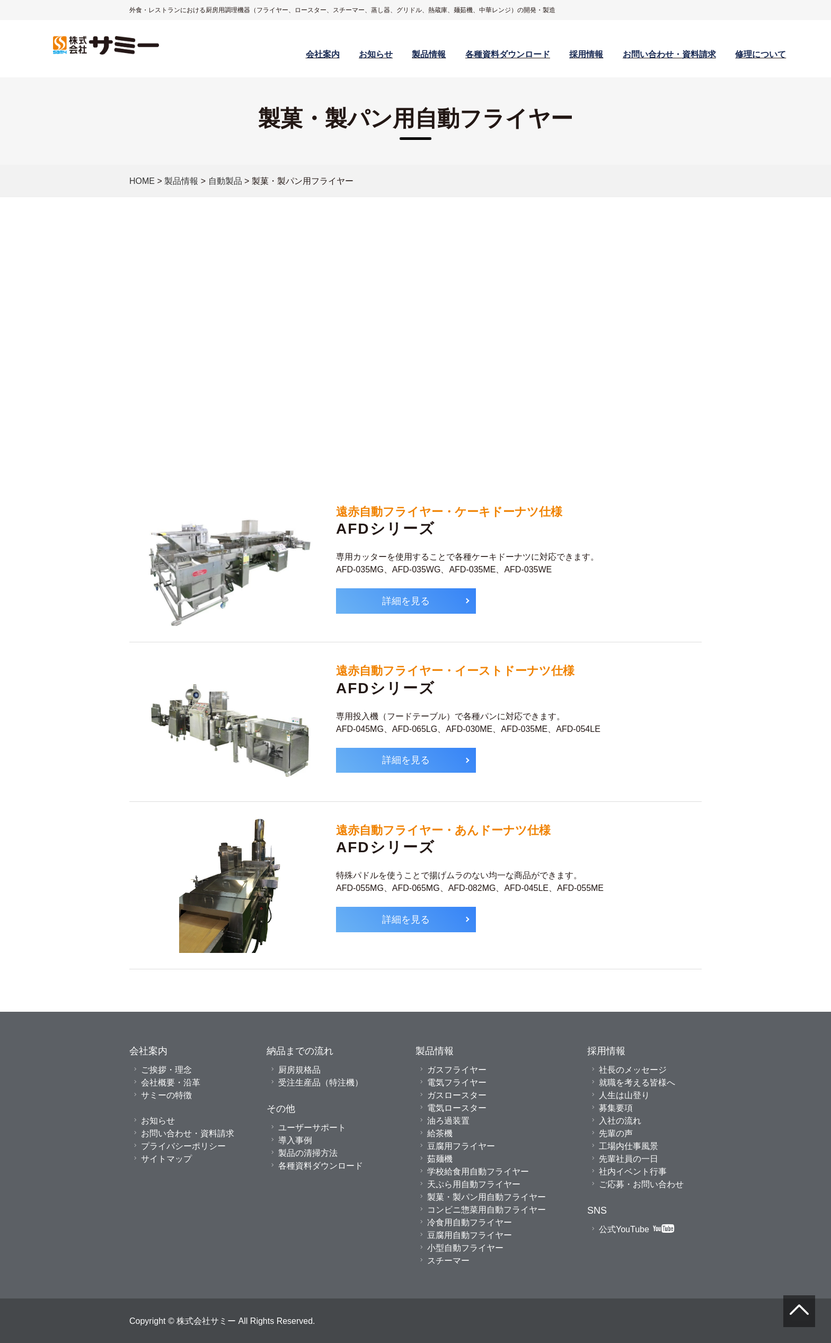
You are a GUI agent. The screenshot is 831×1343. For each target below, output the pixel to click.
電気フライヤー (457, 1082)
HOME (142, 180)
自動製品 (225, 180)
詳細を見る (406, 600)
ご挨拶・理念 (166, 1069)
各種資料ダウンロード (507, 54)
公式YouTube (636, 1229)
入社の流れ (620, 1120)
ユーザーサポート (312, 1127)
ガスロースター (457, 1095)
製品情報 (429, 54)
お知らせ (376, 54)
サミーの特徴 (166, 1095)
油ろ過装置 (448, 1120)
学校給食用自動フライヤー (478, 1171)
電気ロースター (457, 1107)
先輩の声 (616, 1133)
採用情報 (586, 54)
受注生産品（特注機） (320, 1082)
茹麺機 (440, 1158)
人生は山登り (624, 1095)
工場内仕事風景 (628, 1146)
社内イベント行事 (633, 1171)
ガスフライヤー (457, 1069)
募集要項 (616, 1107)
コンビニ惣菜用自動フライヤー (486, 1209)
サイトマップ (166, 1158)
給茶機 (440, 1133)
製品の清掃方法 (308, 1152)
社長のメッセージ (633, 1069)
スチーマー (448, 1260)
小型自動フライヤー (465, 1247)
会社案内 (323, 54)
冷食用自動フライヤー (469, 1222)
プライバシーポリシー (183, 1146)
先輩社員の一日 (628, 1158)
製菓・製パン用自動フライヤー (486, 1196)
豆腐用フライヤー (461, 1146)
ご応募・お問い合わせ (641, 1184)
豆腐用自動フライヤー (469, 1235)
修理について (760, 54)
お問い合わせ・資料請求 (669, 54)
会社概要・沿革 (170, 1082)
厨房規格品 (299, 1069)
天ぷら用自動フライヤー (473, 1184)
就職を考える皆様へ (637, 1082)
